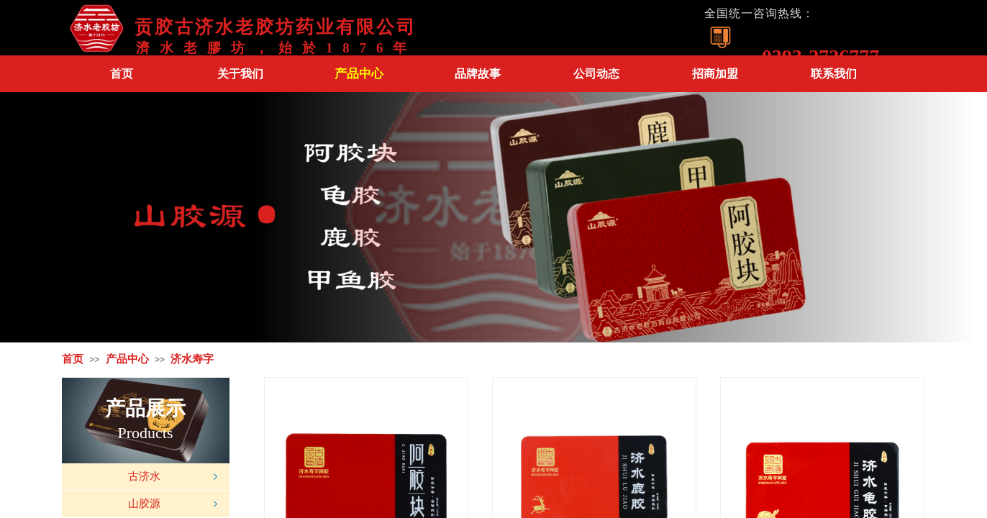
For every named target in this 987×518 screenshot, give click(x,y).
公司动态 (596, 74)
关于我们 (240, 74)
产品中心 (359, 74)
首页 (121, 74)
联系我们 (834, 74)
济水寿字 (192, 359)
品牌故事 (478, 74)
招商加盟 (715, 74)
